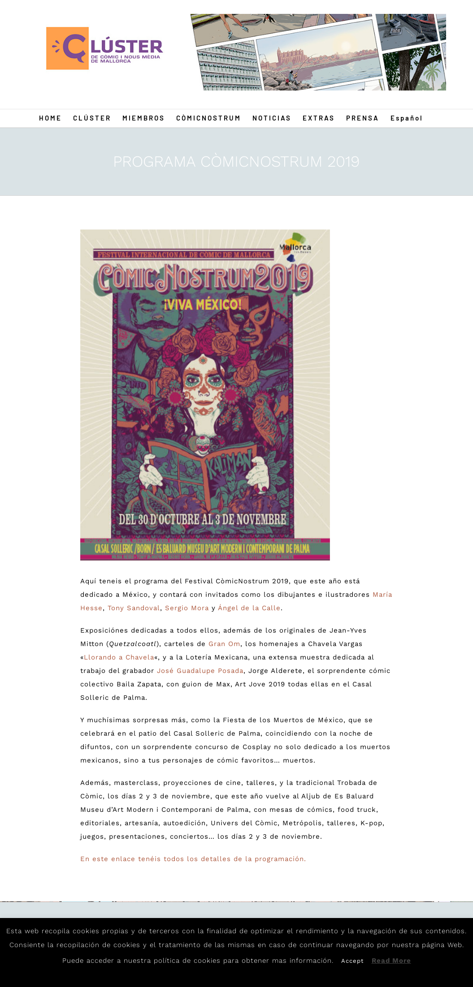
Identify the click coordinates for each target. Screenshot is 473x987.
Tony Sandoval (134, 608)
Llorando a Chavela (119, 657)
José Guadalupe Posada (200, 671)
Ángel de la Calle (249, 608)
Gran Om (224, 644)
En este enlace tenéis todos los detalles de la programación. (193, 859)
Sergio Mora (187, 608)
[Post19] (205, 395)
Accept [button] (352, 960)
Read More (391, 961)
